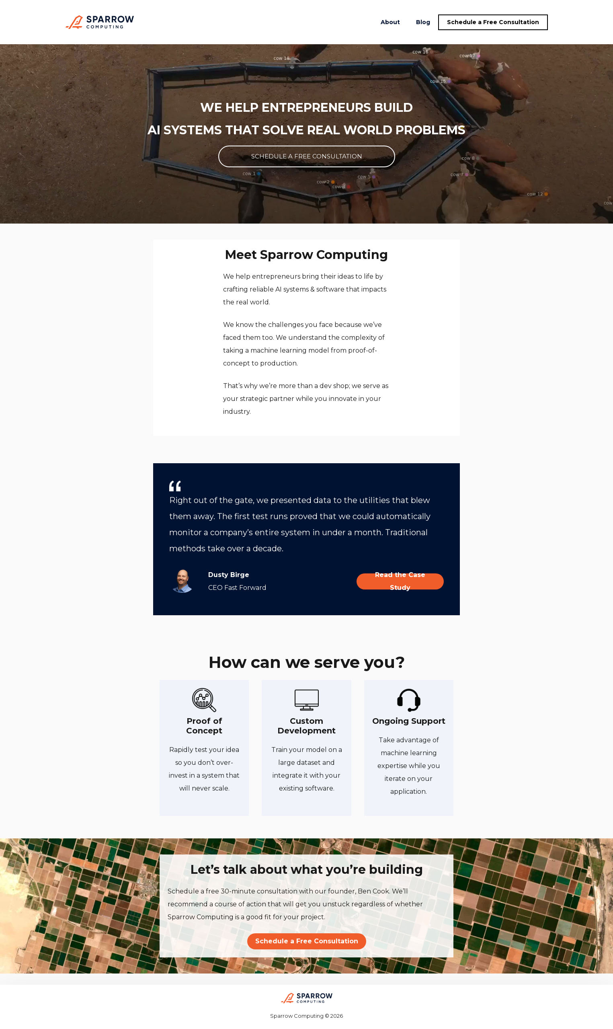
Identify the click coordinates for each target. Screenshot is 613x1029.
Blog (423, 22)
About (390, 22)
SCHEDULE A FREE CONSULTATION (306, 156)
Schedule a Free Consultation (493, 22)
